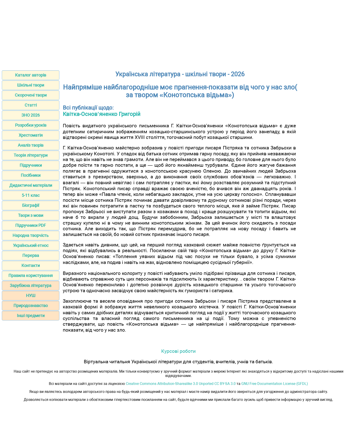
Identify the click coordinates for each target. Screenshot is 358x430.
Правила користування (30, 275)
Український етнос (30, 245)
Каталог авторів (30, 75)
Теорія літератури (30, 155)
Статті (31, 105)
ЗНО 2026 (30, 115)
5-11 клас (30, 195)
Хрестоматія (31, 135)
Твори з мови (30, 215)
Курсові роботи (178, 351)
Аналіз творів (30, 145)
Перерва (30, 255)
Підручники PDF (30, 225)
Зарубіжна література (30, 285)
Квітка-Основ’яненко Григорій (101, 114)
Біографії (30, 205)
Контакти (30, 265)
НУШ (30, 295)
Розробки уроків (30, 125)
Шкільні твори (30, 85)
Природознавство (30, 305)
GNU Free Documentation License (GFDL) (274, 383)
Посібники (30, 175)
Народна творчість (31, 235)
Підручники (31, 165)
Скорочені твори (31, 95)
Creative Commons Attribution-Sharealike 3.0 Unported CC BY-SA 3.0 (181, 383)
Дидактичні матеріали (30, 185)
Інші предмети (31, 315)
